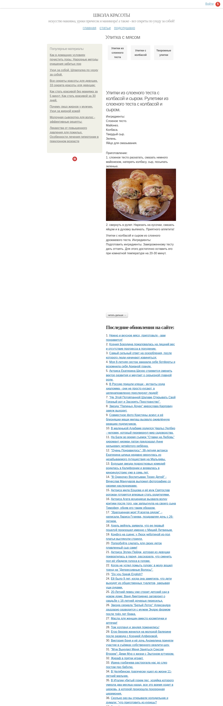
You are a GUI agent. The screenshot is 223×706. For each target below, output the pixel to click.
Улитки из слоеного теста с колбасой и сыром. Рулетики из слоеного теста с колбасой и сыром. (137, 101)
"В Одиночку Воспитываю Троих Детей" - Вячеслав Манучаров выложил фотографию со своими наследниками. (138, 481)
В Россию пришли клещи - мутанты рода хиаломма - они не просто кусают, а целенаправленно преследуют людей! (135, 388)
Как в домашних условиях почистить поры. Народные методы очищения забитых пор (74, 59)
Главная (89, 28)
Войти (209, 3)
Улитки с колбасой (141, 52)
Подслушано (124, 28)
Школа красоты (111, 15)
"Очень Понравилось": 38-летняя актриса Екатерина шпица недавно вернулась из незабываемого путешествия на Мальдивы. (137, 455)
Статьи (105, 28)
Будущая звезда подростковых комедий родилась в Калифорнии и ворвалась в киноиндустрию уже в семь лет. (135, 468)
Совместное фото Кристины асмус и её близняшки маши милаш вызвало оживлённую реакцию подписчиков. (138, 419)
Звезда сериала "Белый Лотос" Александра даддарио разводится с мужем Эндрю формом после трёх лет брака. (138, 610)
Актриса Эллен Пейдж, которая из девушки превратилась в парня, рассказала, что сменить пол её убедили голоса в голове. (139, 556)
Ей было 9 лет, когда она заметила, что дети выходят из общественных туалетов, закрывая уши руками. (139, 583)
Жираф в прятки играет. (127, 658)
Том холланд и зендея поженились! (135, 627)
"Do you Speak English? (127, 574)
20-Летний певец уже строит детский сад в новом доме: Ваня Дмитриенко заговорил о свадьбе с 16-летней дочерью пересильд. (137, 596)
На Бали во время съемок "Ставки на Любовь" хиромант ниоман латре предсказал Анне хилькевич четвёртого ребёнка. (140, 442)
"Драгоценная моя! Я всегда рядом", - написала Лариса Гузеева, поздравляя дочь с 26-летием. (139, 517)
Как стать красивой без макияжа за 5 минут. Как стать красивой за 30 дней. (74, 96)
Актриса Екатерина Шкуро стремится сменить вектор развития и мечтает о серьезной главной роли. (139, 375)
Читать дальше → (117, 315)
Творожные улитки (163, 52)
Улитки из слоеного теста (117, 53)
